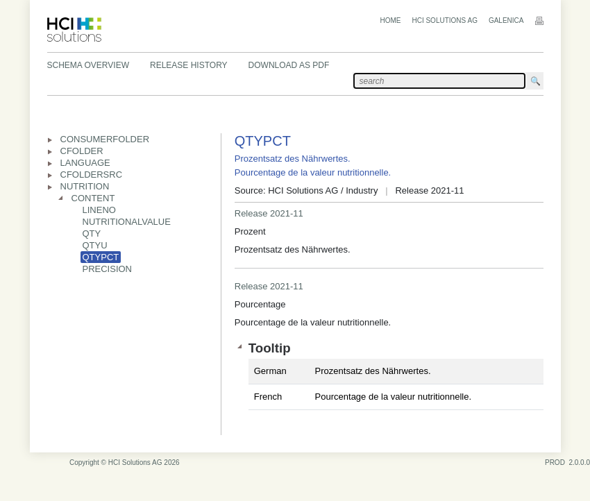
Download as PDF (289, 65)
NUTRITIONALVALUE (127, 221)
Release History (189, 65)
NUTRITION (85, 186)
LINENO (99, 210)
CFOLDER (81, 151)
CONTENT (93, 198)
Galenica (506, 20)
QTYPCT (101, 257)
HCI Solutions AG (444, 20)
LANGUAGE (85, 163)
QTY (92, 233)
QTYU (95, 245)
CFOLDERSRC (91, 174)
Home (390, 20)
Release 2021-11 (269, 213)
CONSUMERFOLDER (105, 139)
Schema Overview (88, 65)
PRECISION (108, 269)
